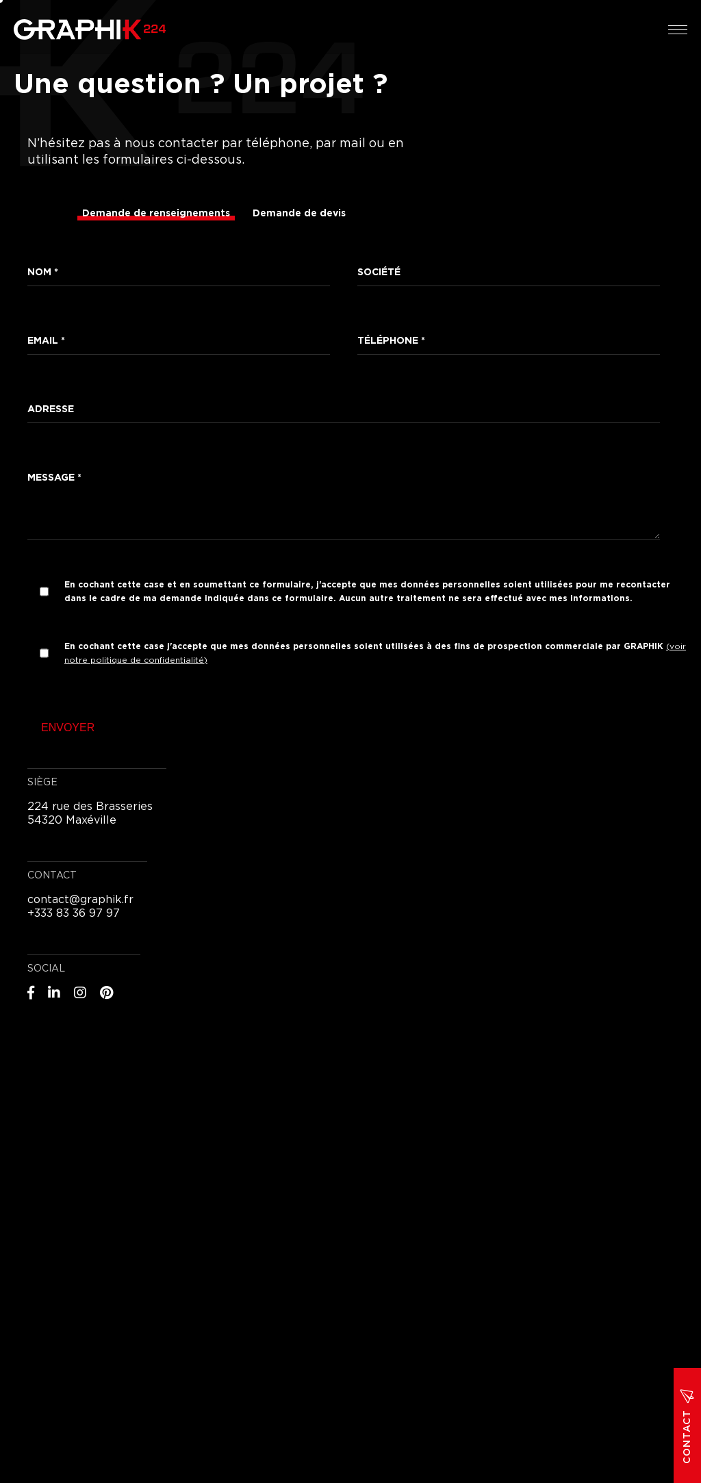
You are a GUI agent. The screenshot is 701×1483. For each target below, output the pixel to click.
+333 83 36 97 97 (73, 913)
